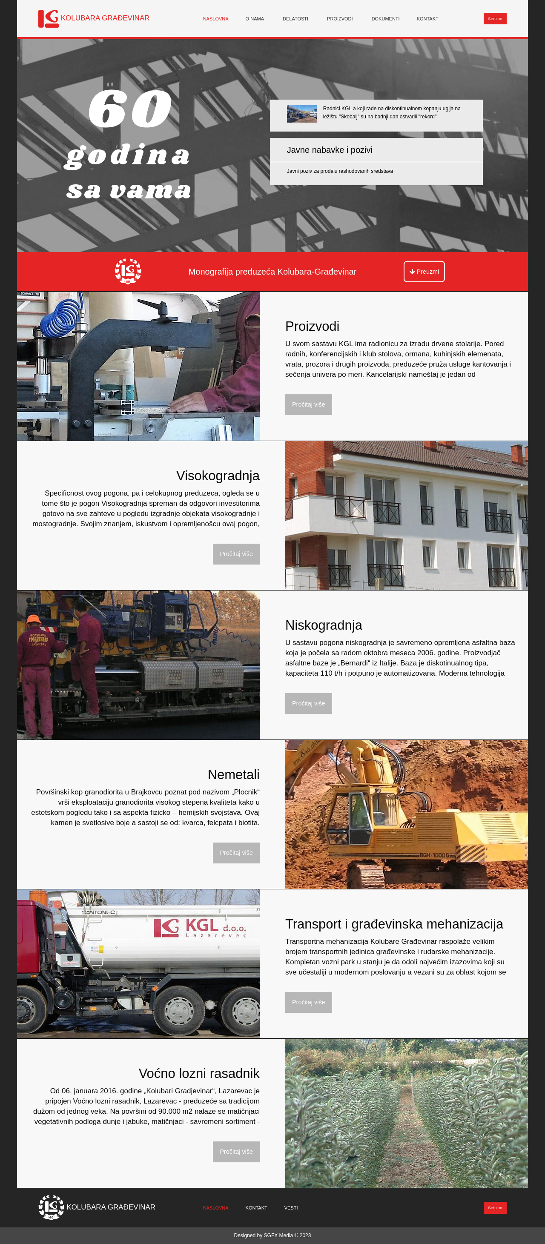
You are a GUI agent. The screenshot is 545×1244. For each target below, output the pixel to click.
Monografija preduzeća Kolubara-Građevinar (273, 271)
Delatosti (295, 18)
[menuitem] (216, 18)
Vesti (291, 1207)
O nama (255, 18)
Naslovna (216, 18)
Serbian (495, 18)
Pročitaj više (308, 404)
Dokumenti (386, 18)
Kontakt (428, 18)
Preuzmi (424, 271)
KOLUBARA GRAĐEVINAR (105, 18)
